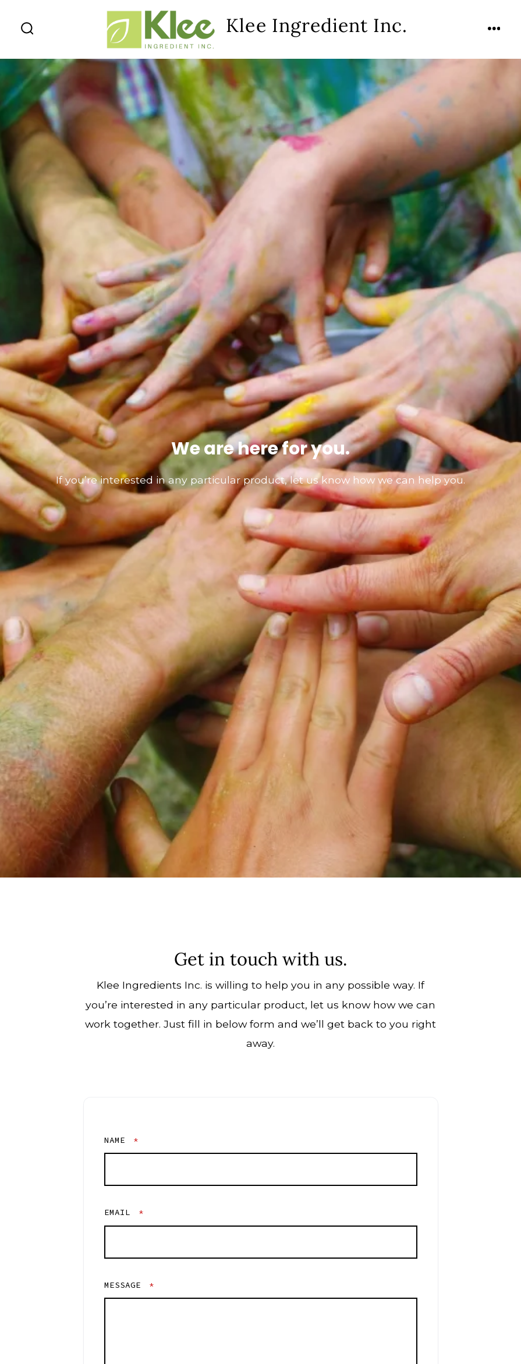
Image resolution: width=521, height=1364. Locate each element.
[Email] (260, 1242)
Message (129, 1285)
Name (121, 1140)
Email (124, 1212)
